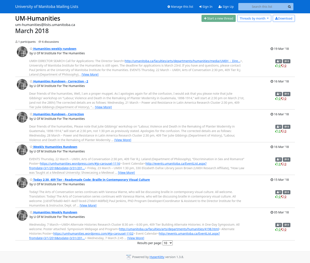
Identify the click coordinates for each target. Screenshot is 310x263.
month (253, 18)
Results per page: (149, 243)
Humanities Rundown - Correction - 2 (59, 81)
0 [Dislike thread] (283, 66)
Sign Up (226, 7)
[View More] (90, 74)
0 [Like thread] (278, 66)
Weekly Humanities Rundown (53, 147)
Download (283, 18)
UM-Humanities (37, 18)
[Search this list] (262, 6)
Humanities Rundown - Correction (57, 114)
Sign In (205, 7)
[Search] (289, 6)
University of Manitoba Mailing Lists (46, 6)
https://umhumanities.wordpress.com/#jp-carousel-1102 (93, 233)
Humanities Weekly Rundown (53, 212)
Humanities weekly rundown (53, 49)
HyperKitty (156, 257)
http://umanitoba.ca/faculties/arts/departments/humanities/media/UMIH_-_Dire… (182, 61)
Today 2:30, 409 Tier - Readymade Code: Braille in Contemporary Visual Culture (90, 180)
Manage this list (180, 7)
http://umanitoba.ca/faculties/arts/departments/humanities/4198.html (169, 229)
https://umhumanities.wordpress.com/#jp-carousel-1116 (80, 163)
